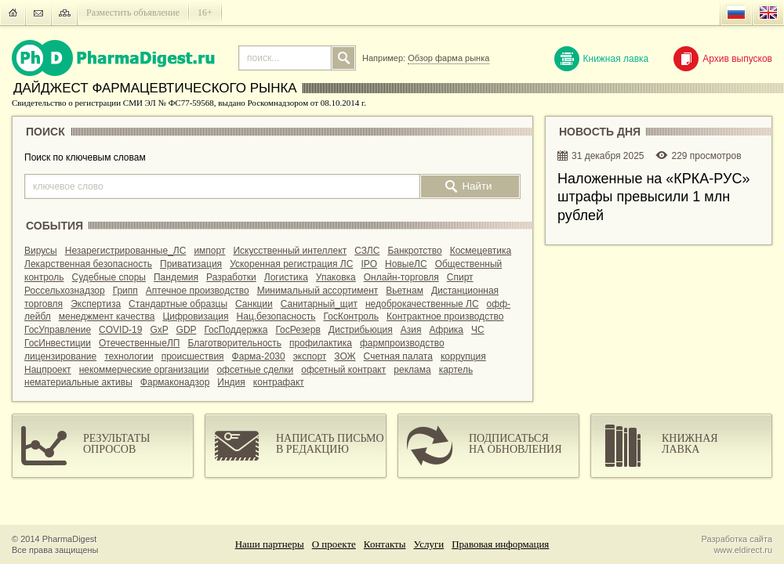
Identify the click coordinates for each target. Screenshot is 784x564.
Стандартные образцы (178, 303)
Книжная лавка (601, 58)
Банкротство (414, 250)
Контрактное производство (445, 316)
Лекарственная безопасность (88, 263)
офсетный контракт (343, 369)
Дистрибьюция (360, 329)
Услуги (429, 544)
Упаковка (336, 277)
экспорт (310, 356)
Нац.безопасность (276, 316)
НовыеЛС (406, 263)
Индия (231, 382)
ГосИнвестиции (57, 343)
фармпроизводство (402, 343)
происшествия (193, 356)
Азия (411, 329)
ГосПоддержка (235, 329)
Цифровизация (195, 316)
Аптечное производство (197, 290)
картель (456, 369)
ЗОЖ (344, 356)
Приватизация (191, 263)
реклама (412, 369)
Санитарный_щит (319, 303)
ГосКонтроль (351, 316)
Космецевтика (481, 250)
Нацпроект (47, 369)
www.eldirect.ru (742, 550)
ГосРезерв (297, 329)
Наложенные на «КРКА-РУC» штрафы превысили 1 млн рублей (653, 197)
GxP (159, 329)
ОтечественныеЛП (139, 343)
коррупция (463, 356)
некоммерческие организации (144, 369)
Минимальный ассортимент (318, 290)
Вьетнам (404, 290)
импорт (209, 250)
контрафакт (278, 382)
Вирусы (40, 250)
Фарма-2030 (258, 356)
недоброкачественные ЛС (422, 303)
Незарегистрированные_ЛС (126, 250)
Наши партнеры (269, 544)
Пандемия (176, 277)
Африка (446, 329)
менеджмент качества (107, 316)
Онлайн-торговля (401, 277)
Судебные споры (109, 277)
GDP (186, 329)
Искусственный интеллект (290, 250)
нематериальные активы (78, 382)
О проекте (334, 544)
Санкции (254, 303)
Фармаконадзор (174, 382)
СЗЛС (366, 250)
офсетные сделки (254, 369)
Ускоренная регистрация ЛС (291, 263)
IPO (369, 263)
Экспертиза (96, 303)
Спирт (460, 277)
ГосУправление (57, 329)
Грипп (125, 290)
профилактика (320, 343)
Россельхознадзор (64, 290)
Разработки (231, 277)
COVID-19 (120, 329)
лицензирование (60, 356)
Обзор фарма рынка (448, 58)
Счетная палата (398, 356)
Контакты (385, 544)
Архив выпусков (722, 58)
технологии (128, 356)
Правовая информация (500, 544)
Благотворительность (234, 343)
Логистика (286, 277)
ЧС (478, 329)
